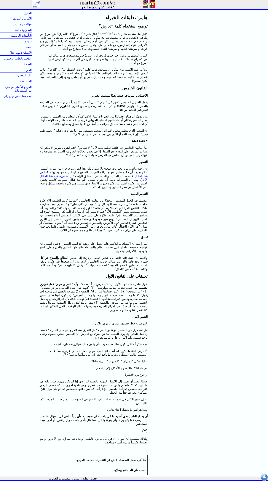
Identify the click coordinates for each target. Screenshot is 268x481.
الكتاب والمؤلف (22, 18)
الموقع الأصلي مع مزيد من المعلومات (18, 88)
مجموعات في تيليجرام (18, 96)
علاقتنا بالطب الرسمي (18, 58)
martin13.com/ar (97, 3)
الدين (23, 70)
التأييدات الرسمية (21, 35)
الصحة (22, 64)
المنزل (22, 13)
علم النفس (25, 75)
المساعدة (26, 81)
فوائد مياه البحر (22, 24)
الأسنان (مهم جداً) (21, 52)
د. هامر (21, 41)
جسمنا (22, 47)
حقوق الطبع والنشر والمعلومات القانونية (72, 478)
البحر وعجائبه (23, 30)
